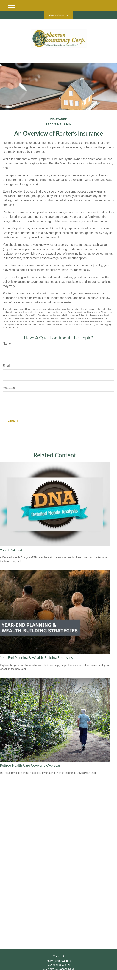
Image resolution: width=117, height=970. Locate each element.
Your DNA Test (11, 550)
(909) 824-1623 (63, 961)
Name (7, 343)
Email (6, 365)
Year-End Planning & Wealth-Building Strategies (36, 658)
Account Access (58, 15)
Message (9, 387)
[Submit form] (12, 421)
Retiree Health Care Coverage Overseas (30, 765)
